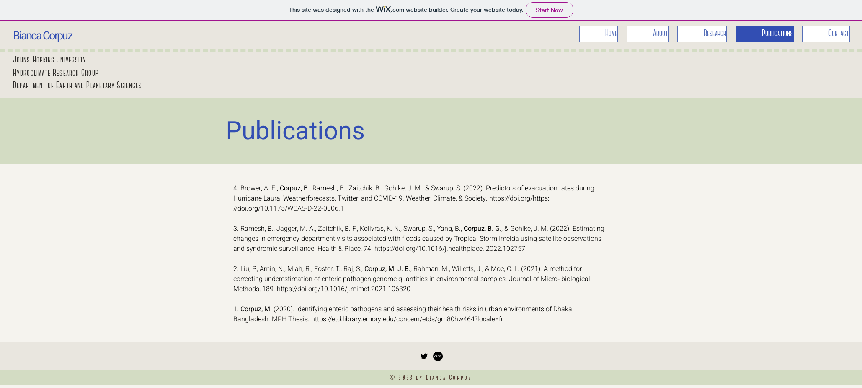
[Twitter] (424, 356)
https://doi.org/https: (519, 198)
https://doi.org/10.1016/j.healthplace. (429, 249)
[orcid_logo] (438, 356)
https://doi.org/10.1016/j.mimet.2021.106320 (343, 289)
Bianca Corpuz (42, 36)
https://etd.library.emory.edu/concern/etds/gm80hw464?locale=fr (407, 319)
